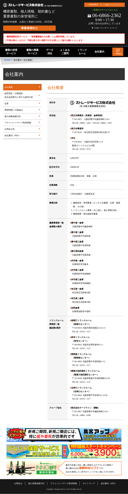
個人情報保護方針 (22, 116)
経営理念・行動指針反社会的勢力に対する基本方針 (22, 95)
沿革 (22, 103)
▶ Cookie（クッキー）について (104, 28)
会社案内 (99, 51)
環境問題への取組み (22, 109)
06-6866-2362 (104, 15)
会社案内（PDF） (22, 135)
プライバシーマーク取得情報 (22, 122)
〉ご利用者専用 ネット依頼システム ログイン (105, 5)
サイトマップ (89, 483)
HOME (7, 60)
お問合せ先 (22, 128)
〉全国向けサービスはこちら (104, 10)
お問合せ (18, 483)
